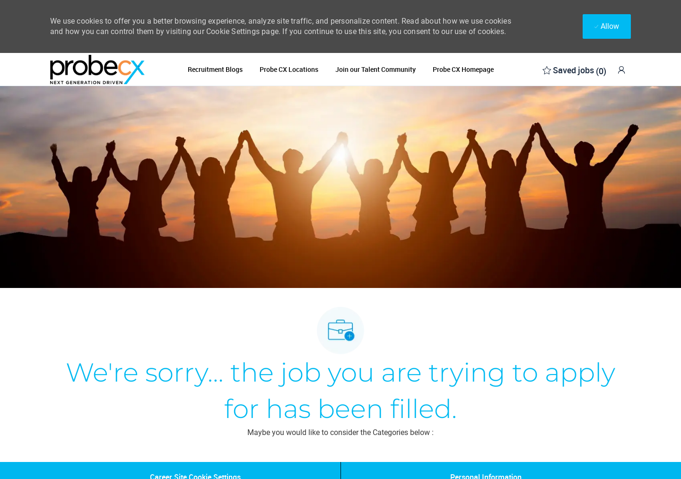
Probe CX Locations (289, 69)
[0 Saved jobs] (574, 69)
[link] (621, 69)
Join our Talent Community (375, 69)
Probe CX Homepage (463, 69)
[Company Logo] (97, 69)
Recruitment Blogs (215, 69)
